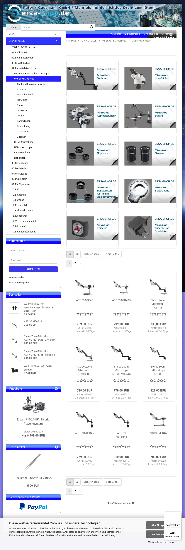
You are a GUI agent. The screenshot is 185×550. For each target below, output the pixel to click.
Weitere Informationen (161, 542)
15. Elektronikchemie (22, 214)
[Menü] (179, 513)
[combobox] (92, 269)
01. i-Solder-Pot (19, 56)
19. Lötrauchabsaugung (23, 235)
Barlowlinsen (23, 125)
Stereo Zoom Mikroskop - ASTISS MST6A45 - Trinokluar (158, 385)
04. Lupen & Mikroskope (24, 72)
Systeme (21, 93)
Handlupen (20, 162)
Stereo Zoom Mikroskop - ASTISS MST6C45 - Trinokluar (84, 385)
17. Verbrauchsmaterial (23, 225)
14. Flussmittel (19, 209)
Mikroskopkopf (25, 98)
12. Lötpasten (18, 198)
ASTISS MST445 (121, 315)
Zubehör (21, 140)
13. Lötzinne (17, 204)
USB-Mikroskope (23, 151)
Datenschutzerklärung (103, 535)
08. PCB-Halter (19, 183)
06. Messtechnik (20, 172)
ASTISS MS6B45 (84, 448)
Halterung (22, 104)
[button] (132, 38)
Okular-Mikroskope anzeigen (32, 88)
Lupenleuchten (22, 156)
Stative (20, 109)
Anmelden (33, 273)
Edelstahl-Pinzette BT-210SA (33, 482)
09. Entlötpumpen (20, 188)
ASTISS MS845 (158, 448)
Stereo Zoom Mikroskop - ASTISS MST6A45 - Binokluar (158, 319)
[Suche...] (13, 27)
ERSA (11, 37)
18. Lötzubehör (19, 230)
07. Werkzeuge (19, 177)
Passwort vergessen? (20, 286)
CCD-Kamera (23, 135)
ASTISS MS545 (84, 315)
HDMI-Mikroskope (23, 146)
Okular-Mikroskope (24, 83)
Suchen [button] (116, 38)
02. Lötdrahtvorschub (22, 61)
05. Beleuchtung (19, 167)
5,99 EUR (33, 490)
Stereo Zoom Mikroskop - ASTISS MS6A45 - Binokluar (121, 385)
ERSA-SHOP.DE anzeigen (24, 51)
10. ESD (15, 193)
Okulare (21, 119)
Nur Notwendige (161, 534)
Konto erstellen (16, 281)
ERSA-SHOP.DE (17, 45)
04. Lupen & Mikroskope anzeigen (31, 77)
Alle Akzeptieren (161, 525)
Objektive (22, 114)
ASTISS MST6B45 (121, 450)
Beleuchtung (23, 130)
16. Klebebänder (19, 219)
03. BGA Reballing (20, 67)
